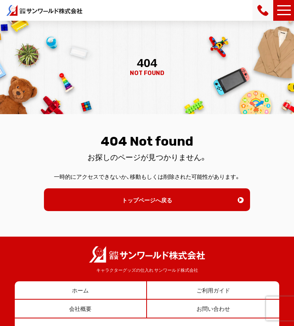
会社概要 (80, 308)
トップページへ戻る (147, 200)
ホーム (80, 290)
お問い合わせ (213, 308)
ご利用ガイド (213, 290)
